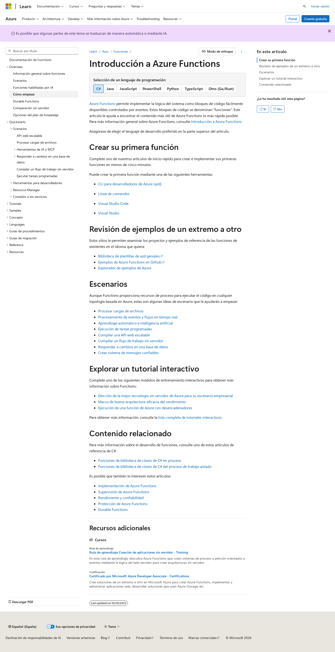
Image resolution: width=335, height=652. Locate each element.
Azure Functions (102, 103)
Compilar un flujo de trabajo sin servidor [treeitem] (45, 169)
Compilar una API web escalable (124, 334)
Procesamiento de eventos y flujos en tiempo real (138, 316)
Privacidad (143, 637)
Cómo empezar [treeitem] (24, 94)
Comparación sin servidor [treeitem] (31, 108)
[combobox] (42, 51)
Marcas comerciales (202, 637)
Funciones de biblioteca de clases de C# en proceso (139, 460)
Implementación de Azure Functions (127, 485)
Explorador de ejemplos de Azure (124, 267)
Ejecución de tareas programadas (125, 328)
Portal (292, 19)
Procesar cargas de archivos (121, 310)
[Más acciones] (242, 51)
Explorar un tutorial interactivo (280, 78)
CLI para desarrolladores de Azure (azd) (129, 183)
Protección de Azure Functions (122, 503)
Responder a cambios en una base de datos (133, 346)
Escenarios (266, 72)
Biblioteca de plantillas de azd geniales (129, 255)
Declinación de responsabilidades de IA (33, 637)
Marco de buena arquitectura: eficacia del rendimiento (142, 401)
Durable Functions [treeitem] (26, 101)
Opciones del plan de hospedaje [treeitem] (35, 115)
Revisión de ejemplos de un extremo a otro (289, 66)
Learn (93, 51)
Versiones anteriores (81, 637)
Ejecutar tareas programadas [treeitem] (37, 176)
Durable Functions (113, 509)
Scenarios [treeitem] (20, 80)
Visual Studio (108, 212)
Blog (104, 637)
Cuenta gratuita (315, 19)
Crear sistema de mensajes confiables (128, 352)
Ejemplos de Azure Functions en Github (129, 262)
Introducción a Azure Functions (216, 121)
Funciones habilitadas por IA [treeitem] (33, 87)
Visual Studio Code (113, 203)
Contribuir (123, 637)
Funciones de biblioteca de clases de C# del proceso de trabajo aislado (154, 466)
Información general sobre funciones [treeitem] (39, 73)
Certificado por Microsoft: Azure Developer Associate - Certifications (139, 576)
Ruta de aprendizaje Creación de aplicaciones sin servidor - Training (138, 552)
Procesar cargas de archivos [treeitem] (37, 142)
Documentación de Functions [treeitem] (30, 59)
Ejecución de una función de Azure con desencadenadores (145, 407)
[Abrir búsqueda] (304, 6)
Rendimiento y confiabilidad (121, 497)
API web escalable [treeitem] (29, 135)
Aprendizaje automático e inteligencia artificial (135, 323)
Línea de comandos (114, 193)
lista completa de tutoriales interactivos (189, 417)
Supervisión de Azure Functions (123, 491)
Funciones (121, 51)
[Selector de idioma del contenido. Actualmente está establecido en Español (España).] (22, 626)
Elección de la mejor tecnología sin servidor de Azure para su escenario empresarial (165, 395)
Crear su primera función (277, 60)
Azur (105, 51)
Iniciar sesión (320, 6)
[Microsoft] (9, 6)
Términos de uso (171, 637)
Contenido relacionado (275, 84)
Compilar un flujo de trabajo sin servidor (130, 340)
